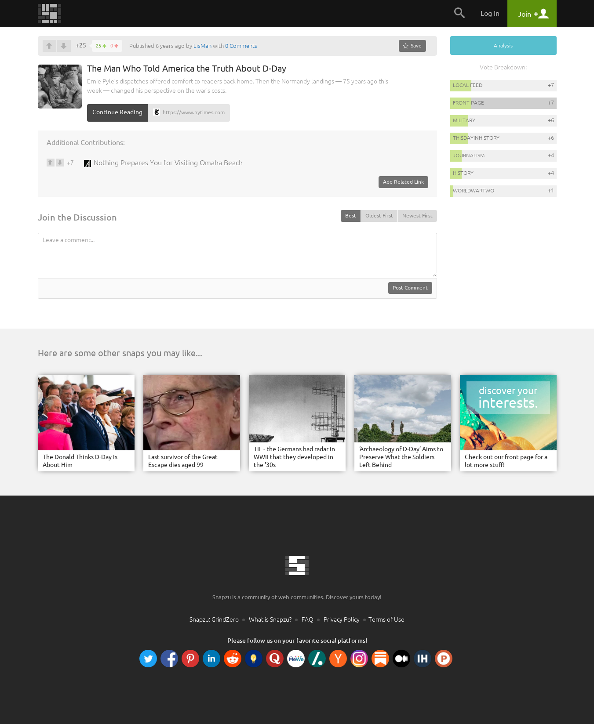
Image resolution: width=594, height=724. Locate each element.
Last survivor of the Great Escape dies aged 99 (183, 460)
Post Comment (410, 287)
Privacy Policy (342, 619)
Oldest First (379, 215)
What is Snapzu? (270, 619)
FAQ (307, 619)
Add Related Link (403, 182)
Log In (490, 13)
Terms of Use (386, 619)
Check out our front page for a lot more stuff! (506, 460)
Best (350, 215)
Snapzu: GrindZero (214, 619)
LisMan (202, 46)
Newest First (417, 215)
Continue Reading (117, 112)
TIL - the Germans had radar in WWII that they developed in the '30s (294, 456)
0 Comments (241, 46)
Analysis (503, 45)
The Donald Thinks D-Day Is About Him (80, 460)
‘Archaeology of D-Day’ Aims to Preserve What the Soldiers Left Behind (401, 456)
